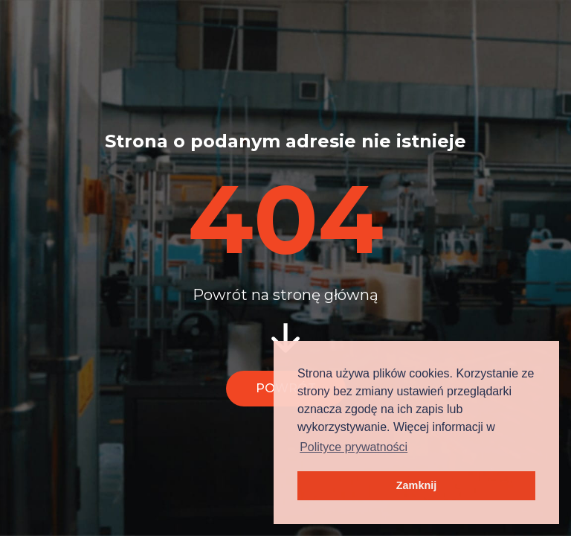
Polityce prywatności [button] (353, 447)
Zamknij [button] (416, 485)
